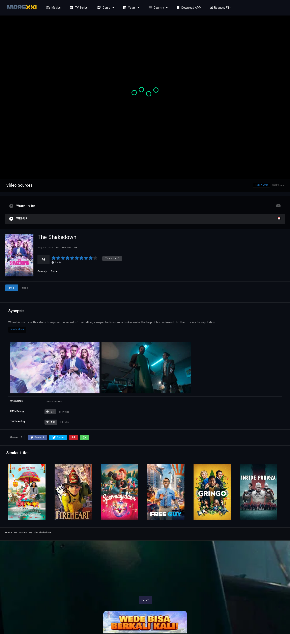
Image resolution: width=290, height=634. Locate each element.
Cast (25, 288)
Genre (103, 8)
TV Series (78, 8)
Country (155, 8)
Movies (53, 8)
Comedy (42, 271)
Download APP (188, 8)
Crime (54, 271)
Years (129, 8)
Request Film (220, 8)
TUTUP (145, 600)
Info (11, 288)
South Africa (17, 329)
